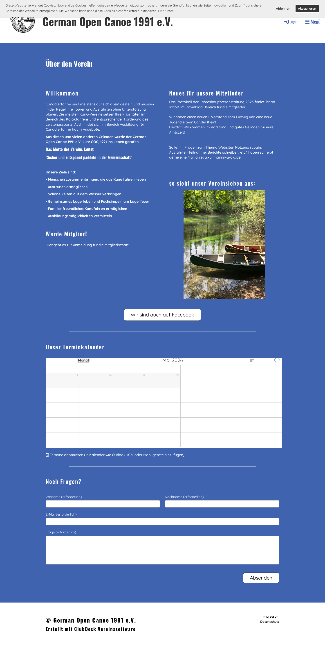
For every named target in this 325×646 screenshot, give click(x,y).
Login (291, 21)
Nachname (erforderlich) (184, 497)
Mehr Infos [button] (166, 11)
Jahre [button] (99, 360)
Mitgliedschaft (117, 245)
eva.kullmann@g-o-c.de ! (221, 157)
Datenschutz (269, 622)
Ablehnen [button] (283, 9)
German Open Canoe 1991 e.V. (108, 21)
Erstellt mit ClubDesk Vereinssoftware (91, 628)
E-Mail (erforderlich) (61, 514)
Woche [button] (67, 360)
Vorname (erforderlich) (64, 497)
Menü (313, 21)
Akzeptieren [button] (307, 9)
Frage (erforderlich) (61, 532)
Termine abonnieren (66, 455)
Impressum (270, 616)
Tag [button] (52, 360)
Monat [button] (83, 360)
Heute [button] (263, 360)
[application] (164, 403)
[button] (275, 360)
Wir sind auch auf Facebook (162, 315)
